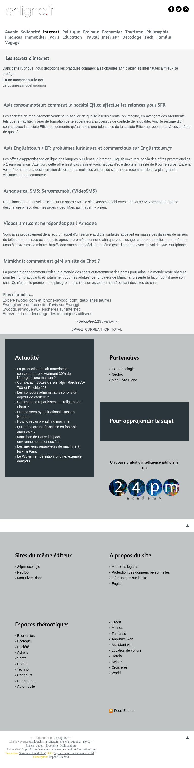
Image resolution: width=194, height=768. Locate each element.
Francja (76, 741)
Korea (86, 741)
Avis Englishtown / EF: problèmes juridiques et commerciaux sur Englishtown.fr (88, 148)
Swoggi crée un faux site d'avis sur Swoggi (41, 305)
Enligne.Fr (63, 738)
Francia (64, 741)
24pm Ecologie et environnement (42, 749)
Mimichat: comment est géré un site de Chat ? (52, 261)
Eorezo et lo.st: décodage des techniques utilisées (47, 314)
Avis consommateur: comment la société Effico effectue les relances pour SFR (84, 105)
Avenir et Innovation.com (80, 749)
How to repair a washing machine (43, 421)
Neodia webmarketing (32, 753)
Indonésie (52, 745)
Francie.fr (52, 741)
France (30, 745)
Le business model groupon (24, 85)
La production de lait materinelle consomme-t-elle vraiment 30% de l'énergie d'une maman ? (44, 373)
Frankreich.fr (36, 741)
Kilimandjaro (68, 745)
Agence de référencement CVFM (74, 753)
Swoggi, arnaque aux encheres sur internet (41, 309)
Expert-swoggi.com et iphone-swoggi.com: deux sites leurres (57, 300)
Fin (113, 321)
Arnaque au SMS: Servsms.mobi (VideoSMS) (50, 191)
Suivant (105, 321)
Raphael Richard (59, 757)
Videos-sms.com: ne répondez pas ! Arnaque (50, 223)
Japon (39, 745)
